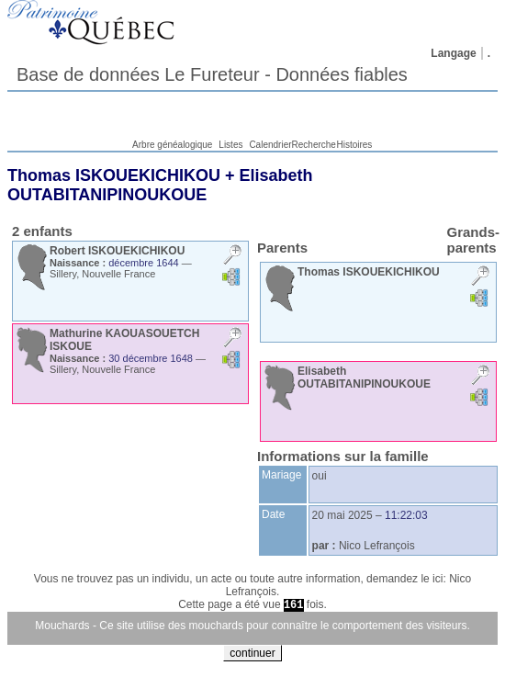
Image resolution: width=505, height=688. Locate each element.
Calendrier (270, 145)
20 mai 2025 (342, 515)
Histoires (354, 145)
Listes (230, 145)
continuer (252, 653)
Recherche (314, 145)
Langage (453, 53)
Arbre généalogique (172, 145)
